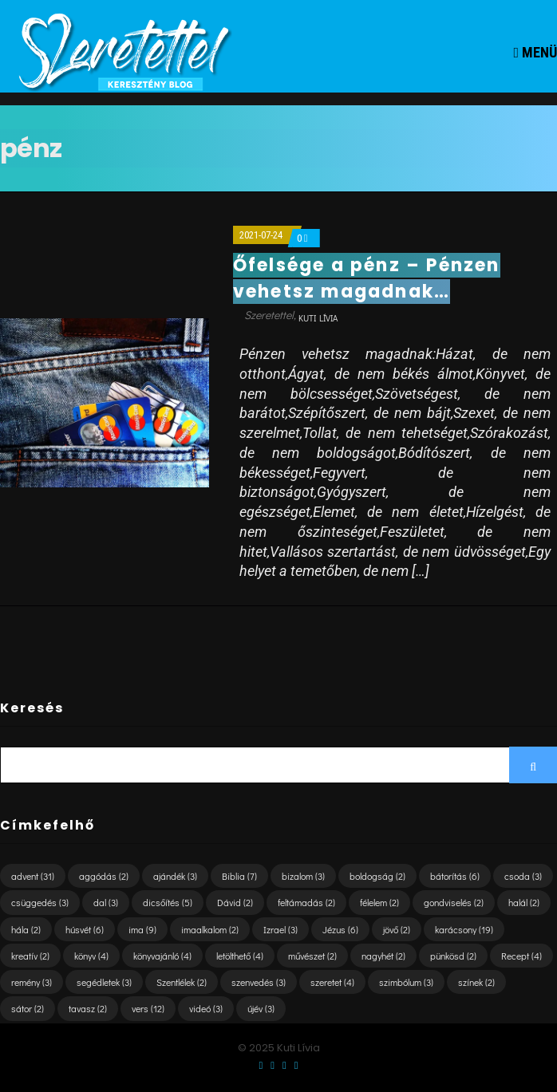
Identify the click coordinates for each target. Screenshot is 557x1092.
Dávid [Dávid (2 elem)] (235, 902)
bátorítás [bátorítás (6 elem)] (455, 875)
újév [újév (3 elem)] (261, 1008)
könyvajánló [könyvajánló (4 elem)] (162, 955)
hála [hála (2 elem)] (26, 929)
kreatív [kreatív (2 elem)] (30, 955)
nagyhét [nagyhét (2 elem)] (383, 955)
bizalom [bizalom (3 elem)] (303, 875)
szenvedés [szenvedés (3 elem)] (258, 982)
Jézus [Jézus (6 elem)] (340, 929)
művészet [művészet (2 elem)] (312, 955)
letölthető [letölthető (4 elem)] (239, 955)
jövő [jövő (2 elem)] (396, 929)
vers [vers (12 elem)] (148, 1008)
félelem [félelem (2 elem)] (379, 902)
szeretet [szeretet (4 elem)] (332, 982)
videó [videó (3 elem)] (206, 1008)
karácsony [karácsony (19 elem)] (464, 929)
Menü (535, 52)
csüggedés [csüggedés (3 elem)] (40, 902)
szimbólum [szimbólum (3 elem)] (406, 982)
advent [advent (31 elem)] (32, 875)
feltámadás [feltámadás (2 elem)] (306, 902)
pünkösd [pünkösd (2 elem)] (453, 955)
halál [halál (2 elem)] (523, 902)
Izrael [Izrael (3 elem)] (280, 929)
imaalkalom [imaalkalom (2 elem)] (210, 929)
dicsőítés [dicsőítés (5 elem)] (167, 902)
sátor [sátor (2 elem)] (27, 1008)
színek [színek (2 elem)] (476, 982)
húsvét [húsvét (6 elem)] (84, 929)
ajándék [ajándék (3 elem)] (175, 875)
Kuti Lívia (318, 318)
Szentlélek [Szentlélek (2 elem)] (181, 982)
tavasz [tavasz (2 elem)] (88, 1008)
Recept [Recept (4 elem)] (521, 955)
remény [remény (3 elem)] (31, 982)
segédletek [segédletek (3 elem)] (104, 982)
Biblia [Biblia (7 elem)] (239, 875)
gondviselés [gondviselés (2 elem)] (454, 902)
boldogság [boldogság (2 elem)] (377, 875)
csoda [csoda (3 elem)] (523, 875)
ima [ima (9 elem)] (142, 929)
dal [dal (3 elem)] (105, 902)
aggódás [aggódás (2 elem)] (103, 875)
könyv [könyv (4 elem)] (91, 955)
